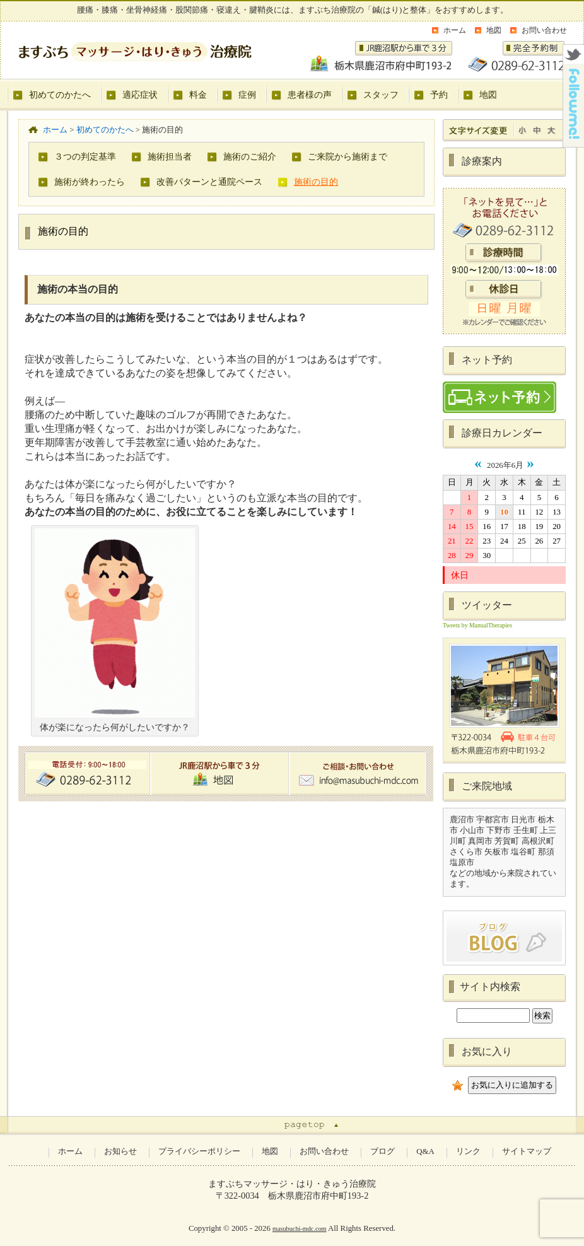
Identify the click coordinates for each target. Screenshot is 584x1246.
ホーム (454, 30)
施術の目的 (316, 182)
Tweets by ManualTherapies (477, 625)
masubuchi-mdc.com (299, 1228)
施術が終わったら (89, 182)
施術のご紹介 (249, 156)
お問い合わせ (544, 30)
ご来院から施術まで (347, 156)
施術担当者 (170, 156)
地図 (493, 30)
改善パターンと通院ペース (209, 182)
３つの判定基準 (85, 156)
